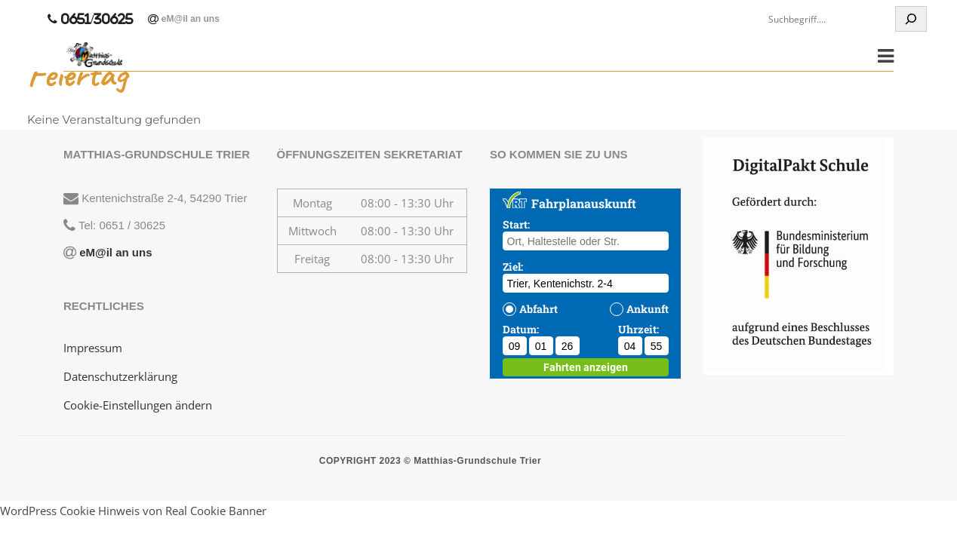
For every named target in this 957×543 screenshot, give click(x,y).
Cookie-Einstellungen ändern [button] (137, 405)
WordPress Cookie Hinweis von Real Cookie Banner (133, 510)
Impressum (92, 347)
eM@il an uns (188, 19)
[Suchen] (911, 19)
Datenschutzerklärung (120, 376)
